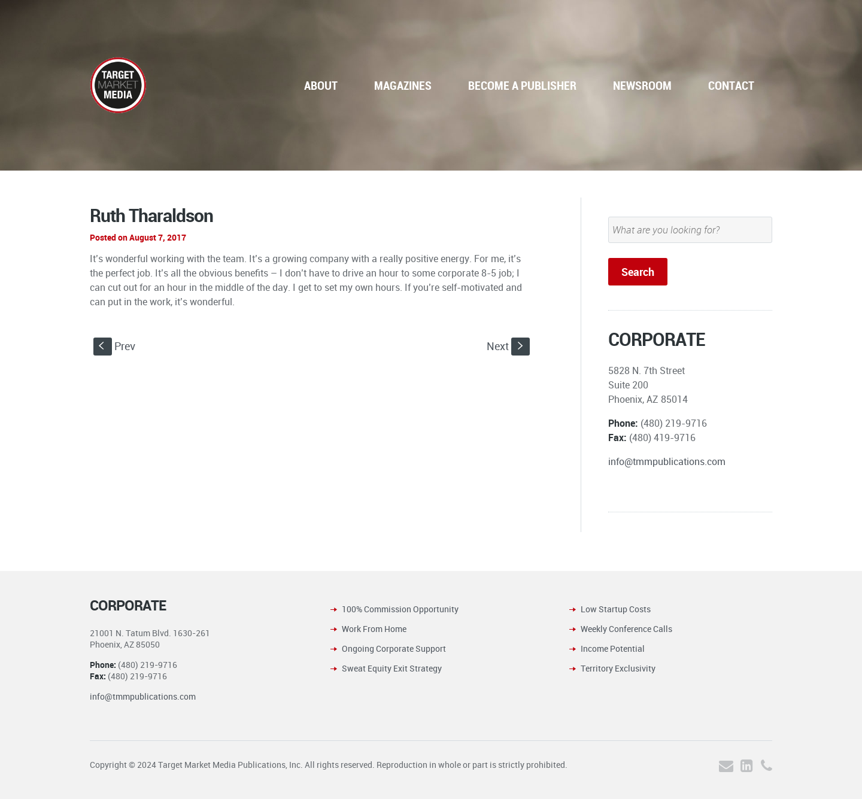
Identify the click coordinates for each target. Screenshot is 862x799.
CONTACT (731, 85)
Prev (114, 346)
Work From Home (374, 628)
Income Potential (613, 648)
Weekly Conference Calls (626, 628)
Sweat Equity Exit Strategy (392, 668)
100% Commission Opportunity (400, 609)
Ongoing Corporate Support (394, 648)
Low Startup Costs (616, 609)
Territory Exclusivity (618, 668)
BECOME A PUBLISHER (522, 85)
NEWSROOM (642, 85)
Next (508, 346)
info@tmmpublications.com (667, 461)
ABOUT (321, 85)
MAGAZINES (403, 85)
